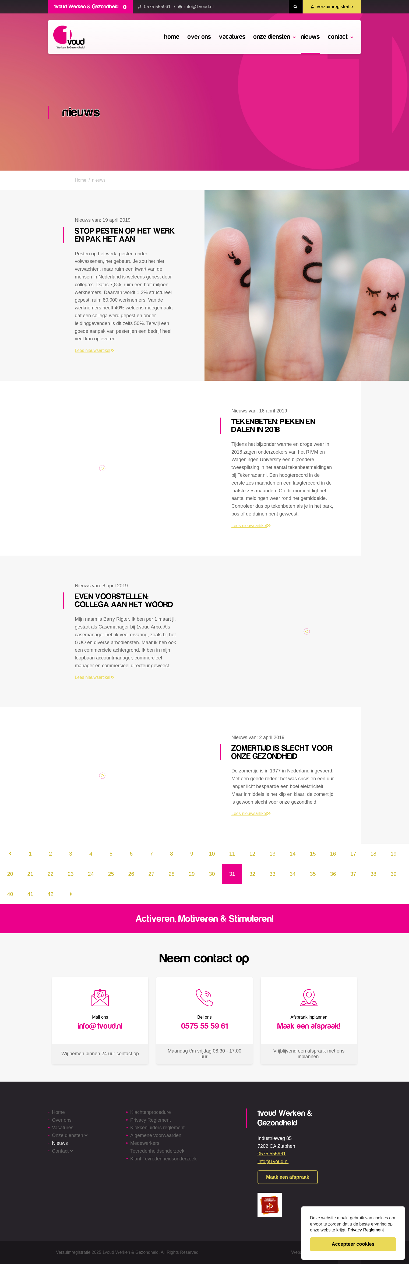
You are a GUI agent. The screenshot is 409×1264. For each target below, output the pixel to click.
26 (131, 874)
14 (292, 854)
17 (353, 854)
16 (333, 854)
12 (252, 854)
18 (373, 854)
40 (10, 894)
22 (50, 874)
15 (313, 854)
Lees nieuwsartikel (94, 350)
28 (171, 874)
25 (111, 874)
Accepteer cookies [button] (353, 1244)
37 (353, 874)
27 (151, 874)
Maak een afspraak (287, 1177)
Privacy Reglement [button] (366, 1230)
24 (91, 874)
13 (272, 854)
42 (50, 894)
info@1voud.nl (199, 6)
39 (393, 874)
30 (212, 874)
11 (232, 854)
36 (333, 874)
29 (192, 874)
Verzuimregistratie (332, 6)
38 (373, 874)
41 (30, 894)
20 (10, 874)
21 (30, 874)
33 (272, 874)
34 (292, 874)
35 (313, 874)
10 (212, 854)
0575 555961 (157, 6)
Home (80, 180)
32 (252, 874)
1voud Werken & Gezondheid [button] (90, 6)
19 (393, 854)
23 (70, 874)
